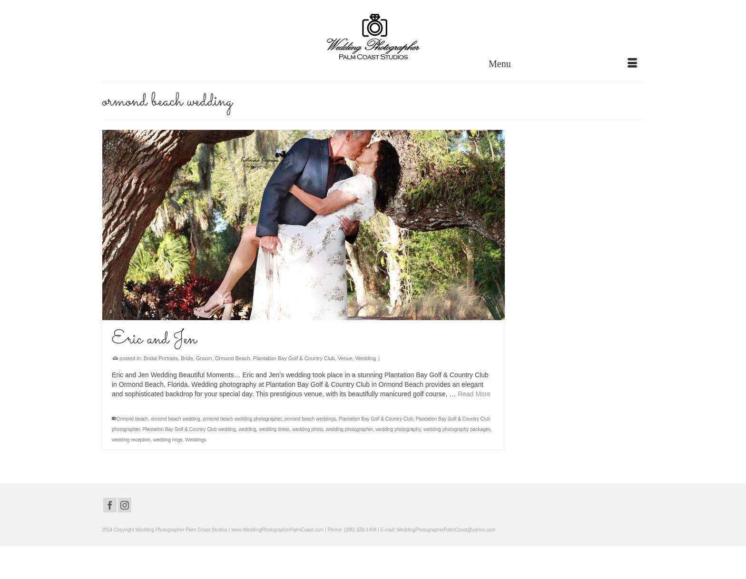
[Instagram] (124, 505)
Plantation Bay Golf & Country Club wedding (189, 429)
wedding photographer (349, 429)
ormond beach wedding (175, 419)
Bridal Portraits (161, 358)
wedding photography (398, 429)
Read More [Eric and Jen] (474, 394)
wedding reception (131, 439)
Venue (345, 358)
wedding (247, 429)
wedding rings (168, 439)
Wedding (365, 358)
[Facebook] (110, 505)
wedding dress (274, 429)
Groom (204, 358)
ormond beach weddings (310, 419)
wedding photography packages (457, 429)
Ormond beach (132, 419)
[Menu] (562, 64)
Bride (187, 358)
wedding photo (307, 429)
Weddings (195, 439)
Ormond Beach (232, 358)
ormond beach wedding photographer (242, 419)
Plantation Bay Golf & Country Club (294, 358)
